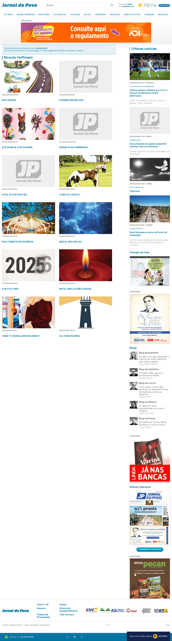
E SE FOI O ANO (10, 289)
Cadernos (100, 15)
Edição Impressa (26, 15)
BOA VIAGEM (9, 100)
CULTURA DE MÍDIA (69, 336)
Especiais (115, 15)
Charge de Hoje (140, 252)
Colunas (75, 15)
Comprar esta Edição (149, 549)
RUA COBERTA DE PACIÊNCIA (17, 242)
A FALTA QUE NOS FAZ (14, 195)
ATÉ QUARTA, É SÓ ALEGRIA (17, 147)
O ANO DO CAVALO (69, 195)
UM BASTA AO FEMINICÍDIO (73, 147)
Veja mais (164, 5)
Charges (149, 15)
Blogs (87, 15)
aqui (50, 51)
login (129, 4)
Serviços (163, 15)
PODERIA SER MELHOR (71, 100)
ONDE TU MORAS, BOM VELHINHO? (21, 336)
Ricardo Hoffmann (18, 57)
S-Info (107, 625)
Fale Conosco (67, 615)
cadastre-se (128, 6)
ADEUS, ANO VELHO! (70, 242)
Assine (63, 605)
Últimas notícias (144, 48)
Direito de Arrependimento (69, 609)
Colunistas (59, 15)
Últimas (8, 15)
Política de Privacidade (43, 616)
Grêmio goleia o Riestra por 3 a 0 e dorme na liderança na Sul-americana (148, 93)
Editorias (44, 15)
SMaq (167, 625)
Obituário (135, 191)
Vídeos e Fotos (132, 15)
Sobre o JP (43, 605)
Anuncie (41, 608)
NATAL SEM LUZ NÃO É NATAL (75, 289)
